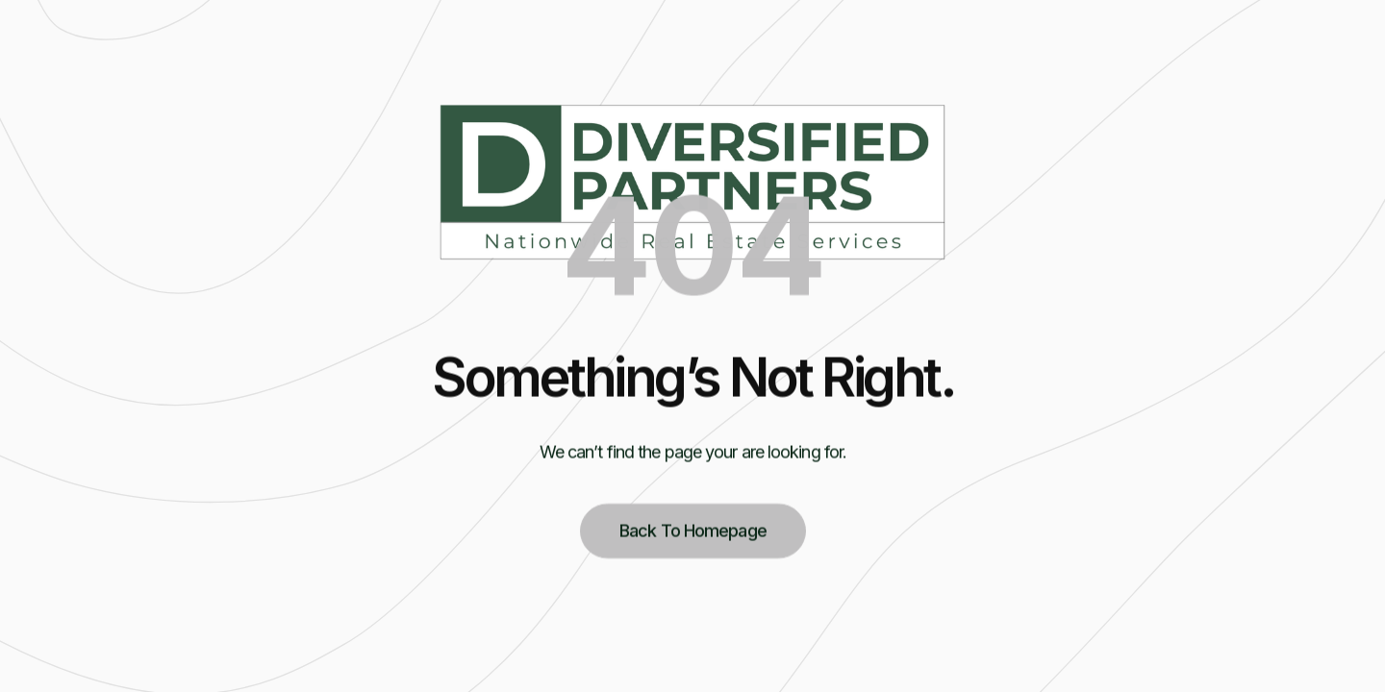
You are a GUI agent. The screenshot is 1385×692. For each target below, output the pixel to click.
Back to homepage (693, 535)
